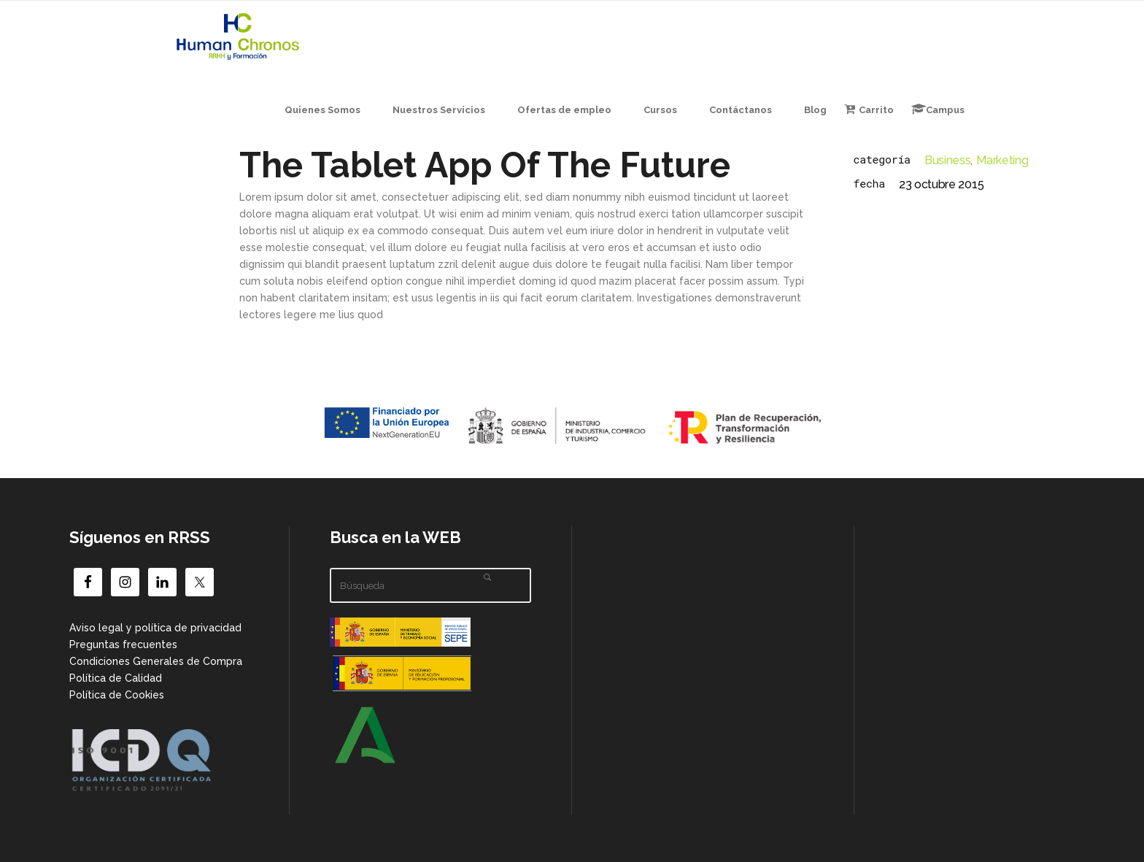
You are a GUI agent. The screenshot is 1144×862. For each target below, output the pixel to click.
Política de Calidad (115, 678)
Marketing (1002, 160)
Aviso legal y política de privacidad (155, 628)
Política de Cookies (116, 695)
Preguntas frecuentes (123, 644)
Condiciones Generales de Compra (155, 661)
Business (947, 160)
